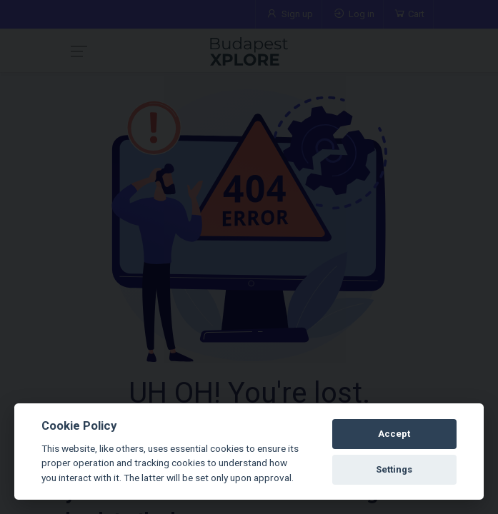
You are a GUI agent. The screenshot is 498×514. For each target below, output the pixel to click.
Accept (394, 433)
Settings (394, 469)
